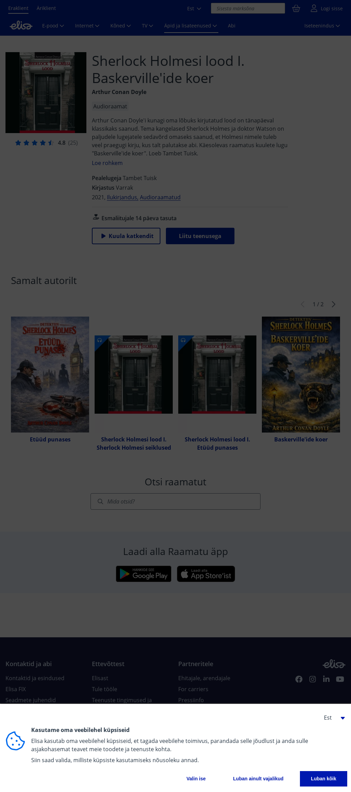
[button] (332, 717)
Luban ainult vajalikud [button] (258, 778)
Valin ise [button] (196, 778)
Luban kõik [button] (323, 778)
